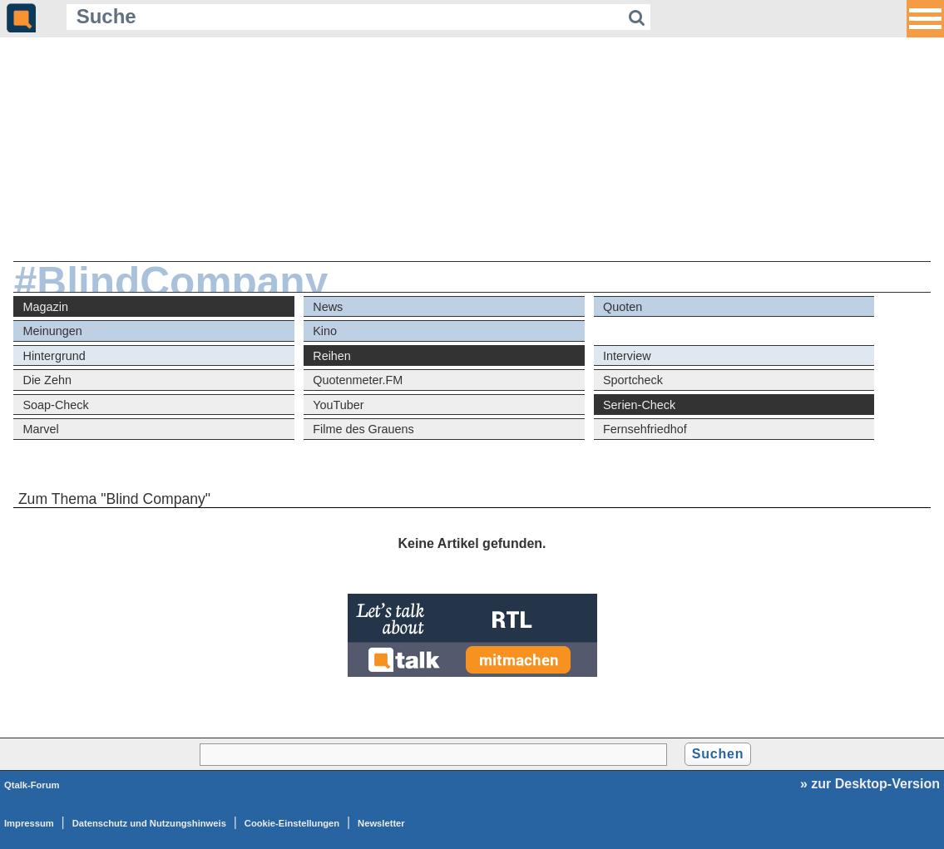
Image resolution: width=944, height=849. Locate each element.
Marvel (41, 429)
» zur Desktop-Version (870, 784)
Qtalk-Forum (32, 785)
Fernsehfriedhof (645, 429)
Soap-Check (56, 405)
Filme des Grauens (363, 429)
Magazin (45, 306)
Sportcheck (633, 380)
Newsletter (381, 823)
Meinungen (52, 331)
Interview (627, 356)
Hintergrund (54, 356)
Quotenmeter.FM (358, 380)
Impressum (29, 823)
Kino (325, 331)
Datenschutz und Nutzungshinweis (149, 823)
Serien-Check (639, 405)
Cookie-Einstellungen (292, 823)
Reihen (332, 356)
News (328, 306)
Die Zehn (47, 380)
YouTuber (338, 405)
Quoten (622, 306)
